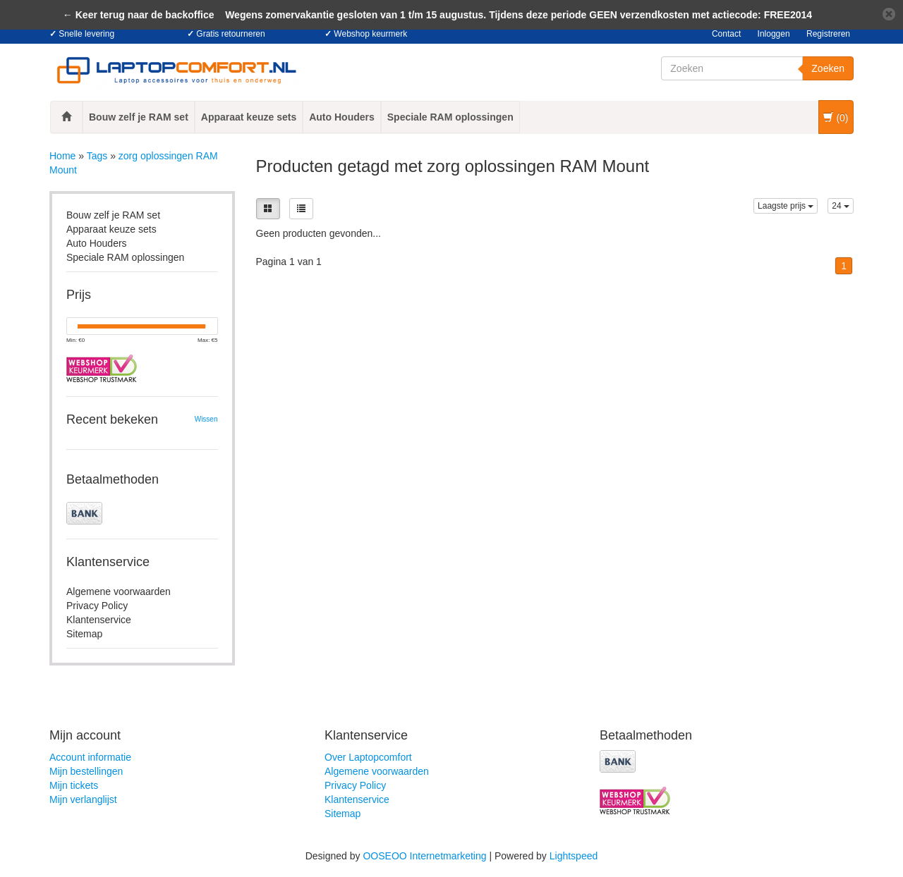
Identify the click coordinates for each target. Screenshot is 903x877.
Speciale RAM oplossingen (450, 117)
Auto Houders (342, 117)
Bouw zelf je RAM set (138, 117)
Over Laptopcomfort (368, 757)
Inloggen (774, 34)
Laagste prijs (785, 206)
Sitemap (84, 633)
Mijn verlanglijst (83, 799)
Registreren (828, 34)
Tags (97, 155)
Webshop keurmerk (370, 34)
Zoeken (827, 68)
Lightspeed (574, 855)
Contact (726, 34)
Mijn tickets (73, 785)
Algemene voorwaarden (118, 591)
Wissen (206, 419)
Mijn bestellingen (86, 771)
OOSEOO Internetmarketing (424, 855)
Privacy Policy (97, 605)
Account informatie (90, 757)
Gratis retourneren (230, 34)
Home (62, 155)
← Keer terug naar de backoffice (138, 14)
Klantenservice (98, 619)
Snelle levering (86, 34)
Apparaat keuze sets (248, 117)
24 (840, 206)
